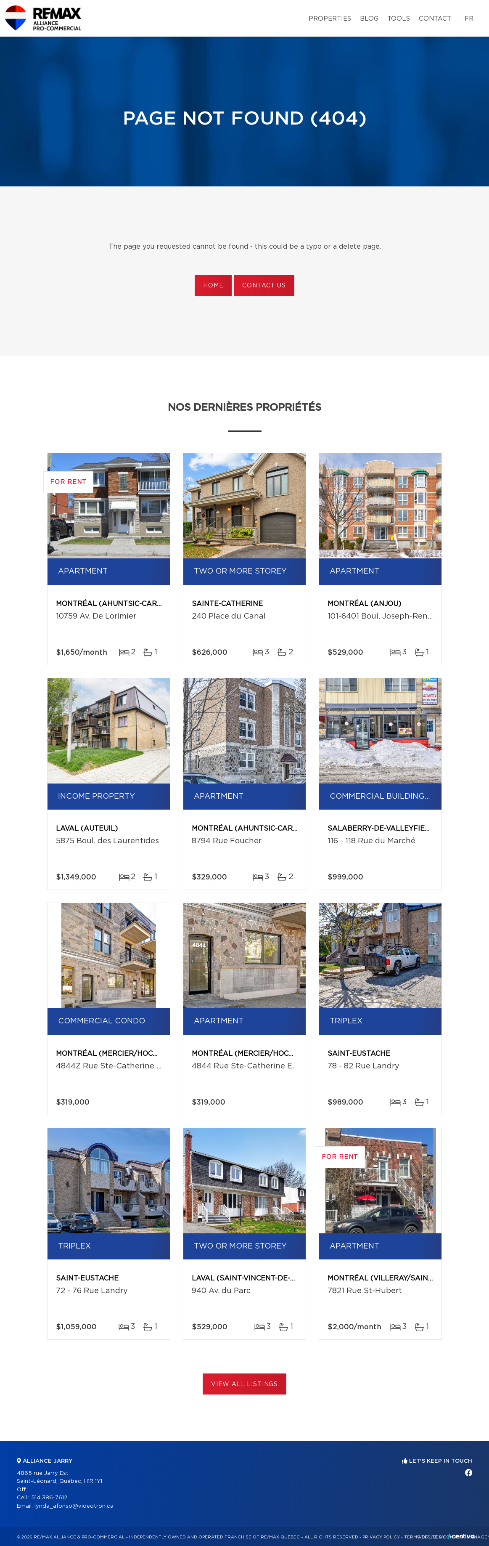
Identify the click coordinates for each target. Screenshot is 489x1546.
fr (469, 19)
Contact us (263, 286)
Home (213, 286)
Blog (369, 19)
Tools (398, 19)
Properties (330, 19)
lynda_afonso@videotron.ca (74, 1506)
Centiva (461, 1536)
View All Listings (244, 1384)
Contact (435, 19)
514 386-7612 (49, 1498)
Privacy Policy (381, 1537)
